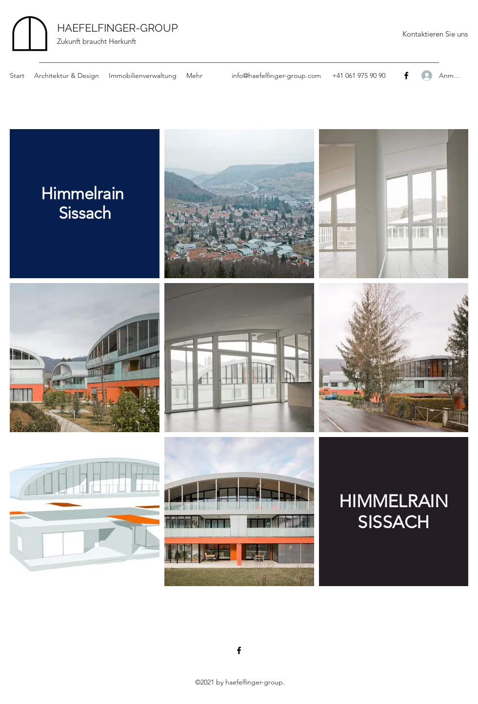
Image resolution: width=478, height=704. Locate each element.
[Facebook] (406, 75)
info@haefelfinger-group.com (276, 75)
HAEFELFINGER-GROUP (117, 27)
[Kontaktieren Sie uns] (435, 34)
